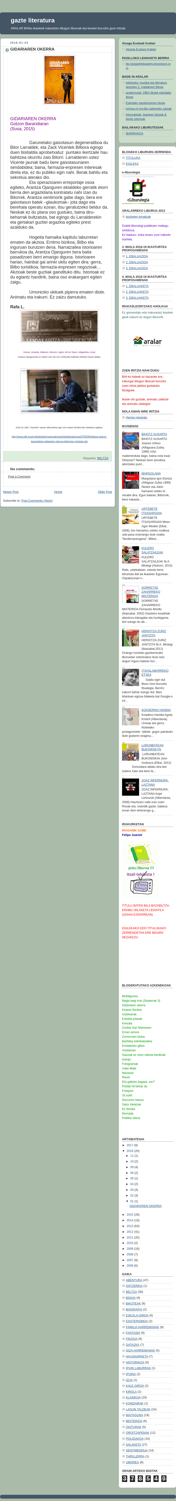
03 (132, 1190)
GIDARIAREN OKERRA (146, 1206)
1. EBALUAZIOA (137, 256)
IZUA (129, 1380)
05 (132, 1178)
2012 (130, 1231)
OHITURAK (133, 1427)
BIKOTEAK (133, 1303)
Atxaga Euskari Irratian (141, 49)
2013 (130, 1226)
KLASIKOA (133, 1397)
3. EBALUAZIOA (137, 268)
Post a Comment (19, 476)
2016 (130, 1151)
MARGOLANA (151, 473)
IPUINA (131, 1374)
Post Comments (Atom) (37, 500)
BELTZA (102, 458)
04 (132, 1184)
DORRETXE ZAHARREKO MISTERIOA (151, 592)
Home (58, 492)
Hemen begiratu (136, 417)
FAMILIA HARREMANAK (142, 1327)
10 (132, 1161)
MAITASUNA (134, 1415)
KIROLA (131, 1391)
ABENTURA (134, 1280)
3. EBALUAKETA (137, 297)
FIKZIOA (131, 1339)
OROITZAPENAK (137, 1432)
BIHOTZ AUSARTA (154, 434)
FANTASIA (133, 1333)
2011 (130, 1237)
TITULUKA (133, 158)
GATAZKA (132, 1344)
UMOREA (132, 1462)
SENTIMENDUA (137, 1450)
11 (132, 1155)
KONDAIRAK (134, 1403)
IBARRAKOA (134, 133)
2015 (130, 1214)
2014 (130, 1220)
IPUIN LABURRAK (138, 1368)
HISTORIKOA (135, 1362)
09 (132, 1167)
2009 (130, 1248)
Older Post (105, 492)
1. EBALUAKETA (137, 286)
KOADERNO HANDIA (156, 710)
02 (132, 1195)
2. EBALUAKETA (137, 292)
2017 (130, 1145)
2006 (130, 1265)
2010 (130, 1243)
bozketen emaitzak (138, 216)
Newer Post (11, 492)
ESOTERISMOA (137, 1321)
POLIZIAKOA (135, 1438)
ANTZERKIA (134, 1286)
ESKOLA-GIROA (137, 1315)
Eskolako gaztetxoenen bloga (145, 103)
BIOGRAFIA (134, 1309)
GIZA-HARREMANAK (140, 1350)
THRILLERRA (135, 1456)
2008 (130, 1254)
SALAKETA (133, 1444)
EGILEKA (132, 163)
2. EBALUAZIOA (137, 262)
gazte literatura (33, 20)
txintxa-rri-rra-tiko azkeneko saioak (149, 108)
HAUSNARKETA (137, 1356)
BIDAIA (131, 1298)
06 (132, 1173)
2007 (130, 1260)
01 (132, 1201)
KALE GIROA (135, 1386)
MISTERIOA (134, 1421)
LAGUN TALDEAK (138, 1409)
